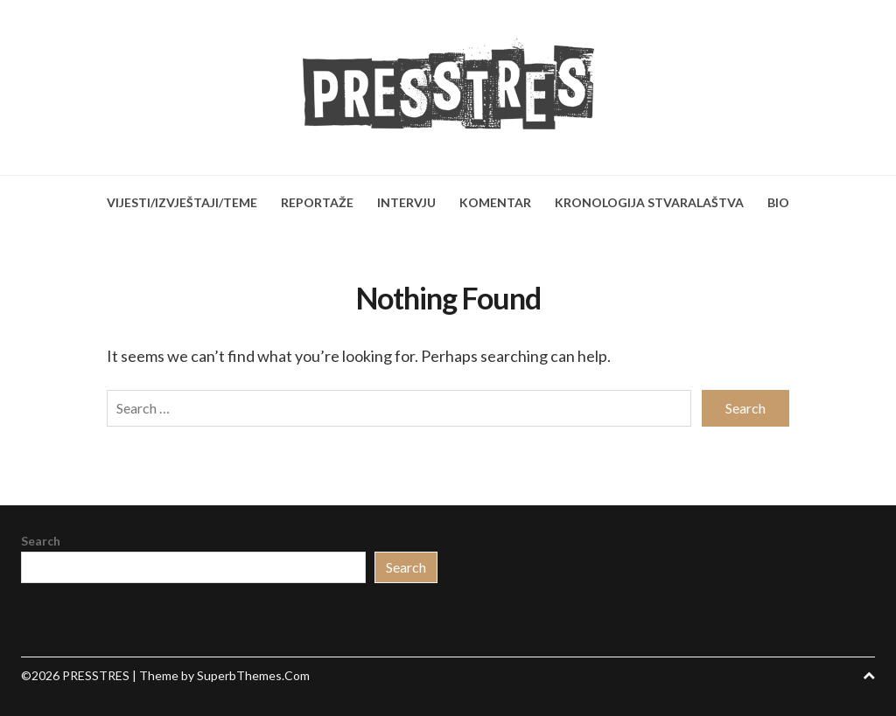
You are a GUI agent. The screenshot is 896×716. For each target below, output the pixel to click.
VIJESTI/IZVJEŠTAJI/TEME (182, 202)
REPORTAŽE (317, 202)
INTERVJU (406, 202)
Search (40, 540)
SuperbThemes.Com (253, 675)
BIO (778, 202)
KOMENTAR (495, 202)
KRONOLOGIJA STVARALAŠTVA (649, 202)
